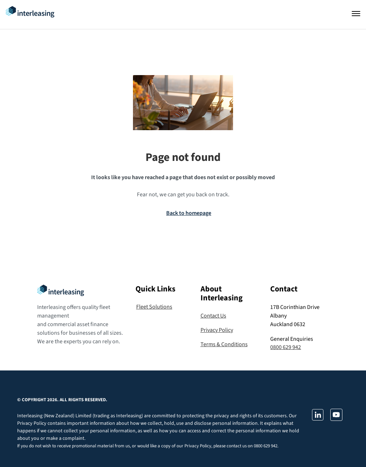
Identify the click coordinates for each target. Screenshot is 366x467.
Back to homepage (188, 213)
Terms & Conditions (224, 344)
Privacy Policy (217, 330)
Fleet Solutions (154, 307)
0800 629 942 (285, 347)
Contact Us (213, 316)
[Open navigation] (356, 13)
